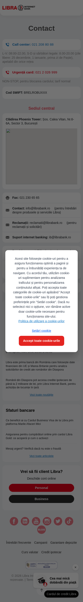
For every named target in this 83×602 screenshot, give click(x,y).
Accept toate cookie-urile (41, 341)
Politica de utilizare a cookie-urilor (41, 321)
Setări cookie (41, 330)
